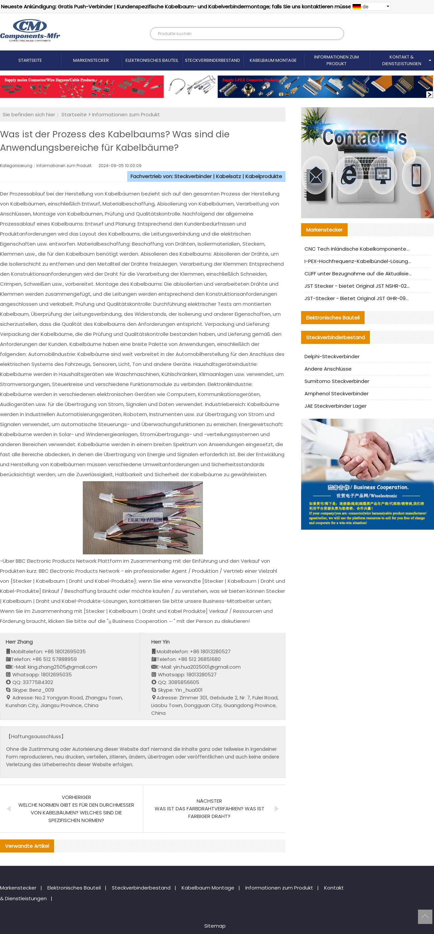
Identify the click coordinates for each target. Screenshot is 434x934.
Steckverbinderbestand (212, 60)
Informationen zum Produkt (336, 60)
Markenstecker (91, 60)
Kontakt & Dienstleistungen (401, 60)
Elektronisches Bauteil (152, 60)
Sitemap (215, 925)
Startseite (30, 60)
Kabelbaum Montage (273, 60)
